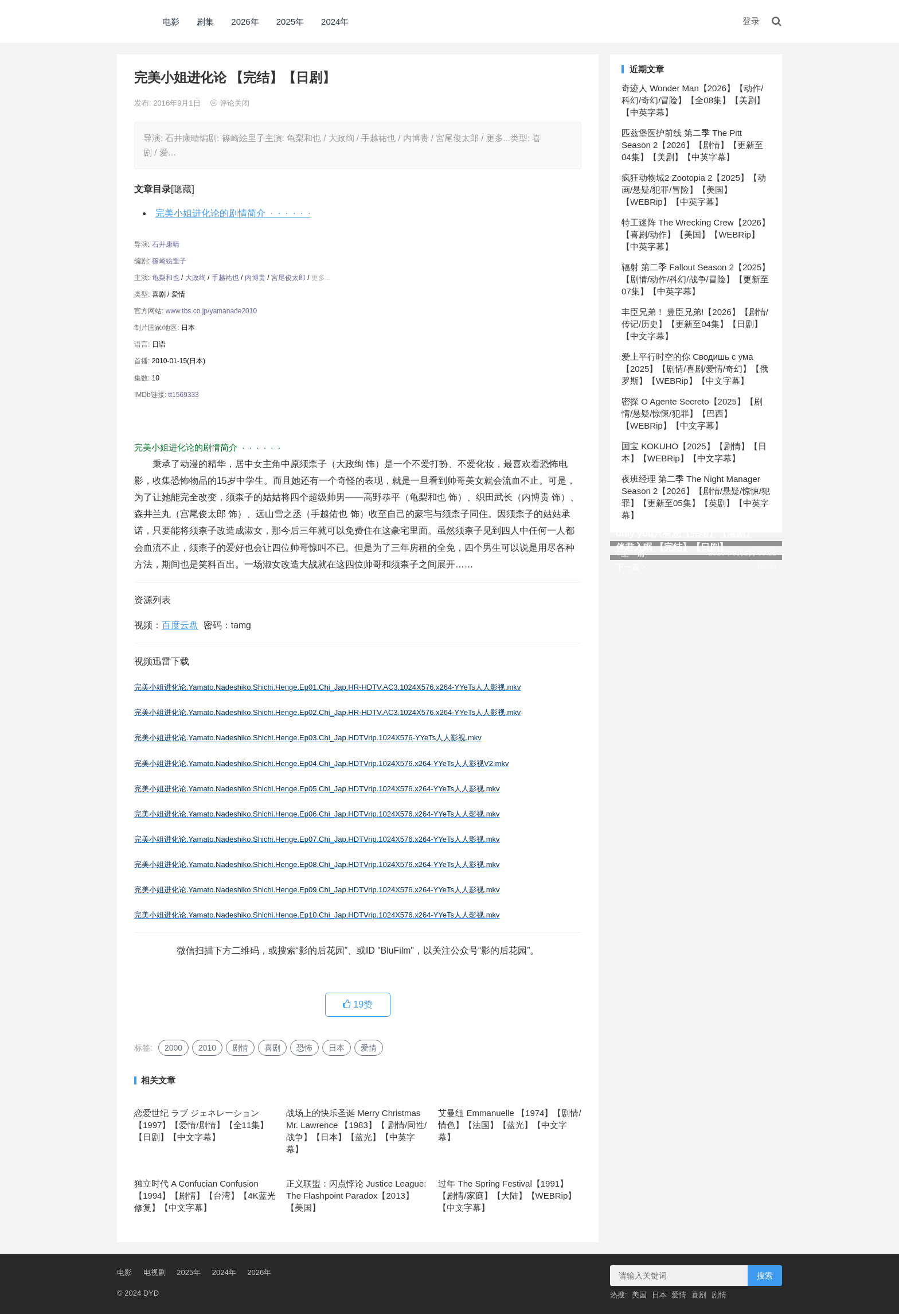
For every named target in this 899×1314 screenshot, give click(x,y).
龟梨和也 (165, 278)
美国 (639, 1294)
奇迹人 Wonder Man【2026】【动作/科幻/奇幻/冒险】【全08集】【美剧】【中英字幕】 (693, 100)
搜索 (765, 1275)
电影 (170, 21)
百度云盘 (180, 625)
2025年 (290, 21)
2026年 (245, 21)
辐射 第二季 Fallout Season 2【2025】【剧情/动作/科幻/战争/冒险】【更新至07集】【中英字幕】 (696, 279)
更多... (321, 278)
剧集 (205, 21)
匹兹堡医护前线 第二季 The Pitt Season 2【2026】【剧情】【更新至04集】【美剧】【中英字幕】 (692, 145)
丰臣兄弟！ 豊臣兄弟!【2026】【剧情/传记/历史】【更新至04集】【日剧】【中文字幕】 (695, 324)
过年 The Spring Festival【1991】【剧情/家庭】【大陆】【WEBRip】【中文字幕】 (507, 1195)
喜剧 (272, 1047)
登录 (751, 21)
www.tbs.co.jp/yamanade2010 (211, 311)
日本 (337, 1047)
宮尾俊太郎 (288, 278)
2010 (207, 1047)
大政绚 (195, 278)
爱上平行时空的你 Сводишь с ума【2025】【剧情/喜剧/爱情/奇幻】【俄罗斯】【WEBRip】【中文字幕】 (695, 369)
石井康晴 (165, 244)
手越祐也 (225, 278)
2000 (173, 1047)
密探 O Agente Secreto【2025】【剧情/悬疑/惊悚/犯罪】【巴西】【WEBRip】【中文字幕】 (692, 413)
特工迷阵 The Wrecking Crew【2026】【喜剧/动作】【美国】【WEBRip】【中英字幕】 (696, 234)
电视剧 (154, 1272)
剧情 (240, 1047)
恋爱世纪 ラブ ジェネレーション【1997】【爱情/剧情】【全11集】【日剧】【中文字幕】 (201, 1125)
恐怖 (304, 1047)
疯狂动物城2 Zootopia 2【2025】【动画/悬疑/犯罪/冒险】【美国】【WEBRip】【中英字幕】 (694, 190)
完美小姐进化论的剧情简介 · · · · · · (233, 213)
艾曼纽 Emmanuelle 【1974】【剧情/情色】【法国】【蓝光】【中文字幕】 (509, 1125)
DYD (129, 21)
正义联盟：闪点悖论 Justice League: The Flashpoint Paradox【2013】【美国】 (356, 1195)
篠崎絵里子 (169, 261)
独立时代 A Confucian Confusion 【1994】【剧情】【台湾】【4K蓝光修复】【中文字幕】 (205, 1195)
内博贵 (255, 278)
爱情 (369, 1047)
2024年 (335, 21)
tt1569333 (183, 395)
